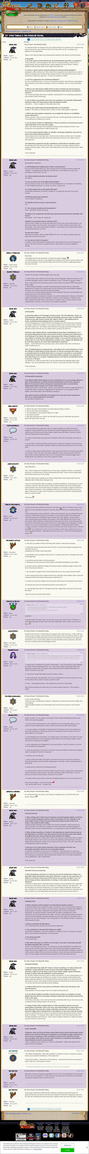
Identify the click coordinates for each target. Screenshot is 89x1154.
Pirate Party (56, 1131)
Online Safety (57, 1127)
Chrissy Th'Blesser (13, 253)
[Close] (87, 1147)
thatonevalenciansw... (13, 696)
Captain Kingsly (13, 426)
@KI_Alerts (74, 20)
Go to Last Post (56, 39)
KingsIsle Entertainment (72, 1)
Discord (51, 15)
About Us (40, 1129)
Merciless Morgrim (13, 792)
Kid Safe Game (56, 1123)
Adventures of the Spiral (34, 1066)
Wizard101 (84, 1)
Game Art (49, 1131)
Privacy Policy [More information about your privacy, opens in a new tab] (38, 1149)
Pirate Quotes (66, 1132)
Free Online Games (40, 1123)
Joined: (6, 57)
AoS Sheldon (13, 1051)
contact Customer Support (53, 17)
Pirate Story (49, 1126)
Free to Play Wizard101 (40, 1127)
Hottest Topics (52, 27)
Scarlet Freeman (13, 272)
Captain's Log (26, 31)
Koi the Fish (13, 1071)
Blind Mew (13, 45)
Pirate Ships (49, 1129)
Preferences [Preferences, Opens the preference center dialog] (67, 1145)
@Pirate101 (53, 20)
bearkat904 (13, 715)
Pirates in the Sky (13, 601)
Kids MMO (57, 1129)
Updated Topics (40, 27)
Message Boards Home (13, 31)
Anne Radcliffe (13, 464)
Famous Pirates (65, 1131)
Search (31, 27)
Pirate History (66, 1129)
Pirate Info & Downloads (66, 1123)
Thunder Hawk (13, 650)
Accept (67, 1150)
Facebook (60, 20)
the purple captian (13, 540)
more (81, 604)
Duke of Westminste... (13, 504)
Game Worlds (49, 1128)
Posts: (6, 59)
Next (48, 39)
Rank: (6, 55)
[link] (45, 1136)
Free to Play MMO (49, 1123)
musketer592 (13, 631)
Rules (61, 27)
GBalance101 (13, 406)
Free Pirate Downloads (65, 1127)
